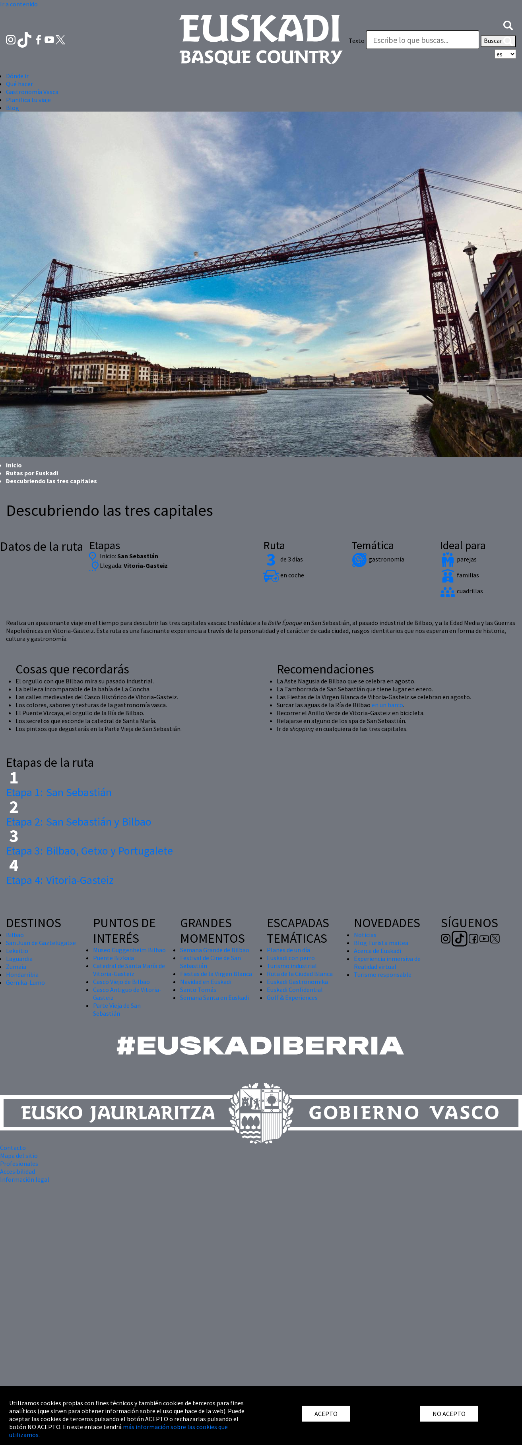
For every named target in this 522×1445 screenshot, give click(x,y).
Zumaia (16, 966)
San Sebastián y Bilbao (78, 821)
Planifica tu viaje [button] (28, 100)
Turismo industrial (292, 966)
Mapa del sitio (19, 1155)
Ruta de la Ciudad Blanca (300, 974)
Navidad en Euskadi (205, 982)
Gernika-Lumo (25, 982)
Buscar (498, 41)
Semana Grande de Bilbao (214, 950)
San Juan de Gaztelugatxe (41, 943)
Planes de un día (288, 950)
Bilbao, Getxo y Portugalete (89, 850)
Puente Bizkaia (113, 958)
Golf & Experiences (292, 997)
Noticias (365, 935)
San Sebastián (59, 792)
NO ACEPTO (449, 1414)
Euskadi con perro (291, 958)
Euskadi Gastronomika (297, 982)
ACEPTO (326, 1414)
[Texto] (422, 39)
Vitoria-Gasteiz (60, 880)
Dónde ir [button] (17, 76)
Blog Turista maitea (381, 943)
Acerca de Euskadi (377, 951)
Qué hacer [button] (19, 84)
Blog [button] (12, 108)
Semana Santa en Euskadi (214, 997)
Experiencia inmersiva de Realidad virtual (387, 962)
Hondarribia (22, 974)
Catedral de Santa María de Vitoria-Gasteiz (129, 970)
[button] (508, 25)
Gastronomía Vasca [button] (32, 92)
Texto (357, 40)
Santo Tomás (198, 990)
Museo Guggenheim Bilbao (129, 950)
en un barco (387, 705)
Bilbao (15, 935)
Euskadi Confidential (295, 990)
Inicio (14, 465)
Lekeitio (17, 951)
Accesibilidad (17, 1171)
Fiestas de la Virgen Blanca (216, 974)
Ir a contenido (19, 4)
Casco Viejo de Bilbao (121, 982)
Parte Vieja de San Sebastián (117, 1009)
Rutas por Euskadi (32, 473)
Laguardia (19, 959)
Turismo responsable (382, 974)
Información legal (24, 1179)
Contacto (13, 1148)
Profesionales (19, 1163)
